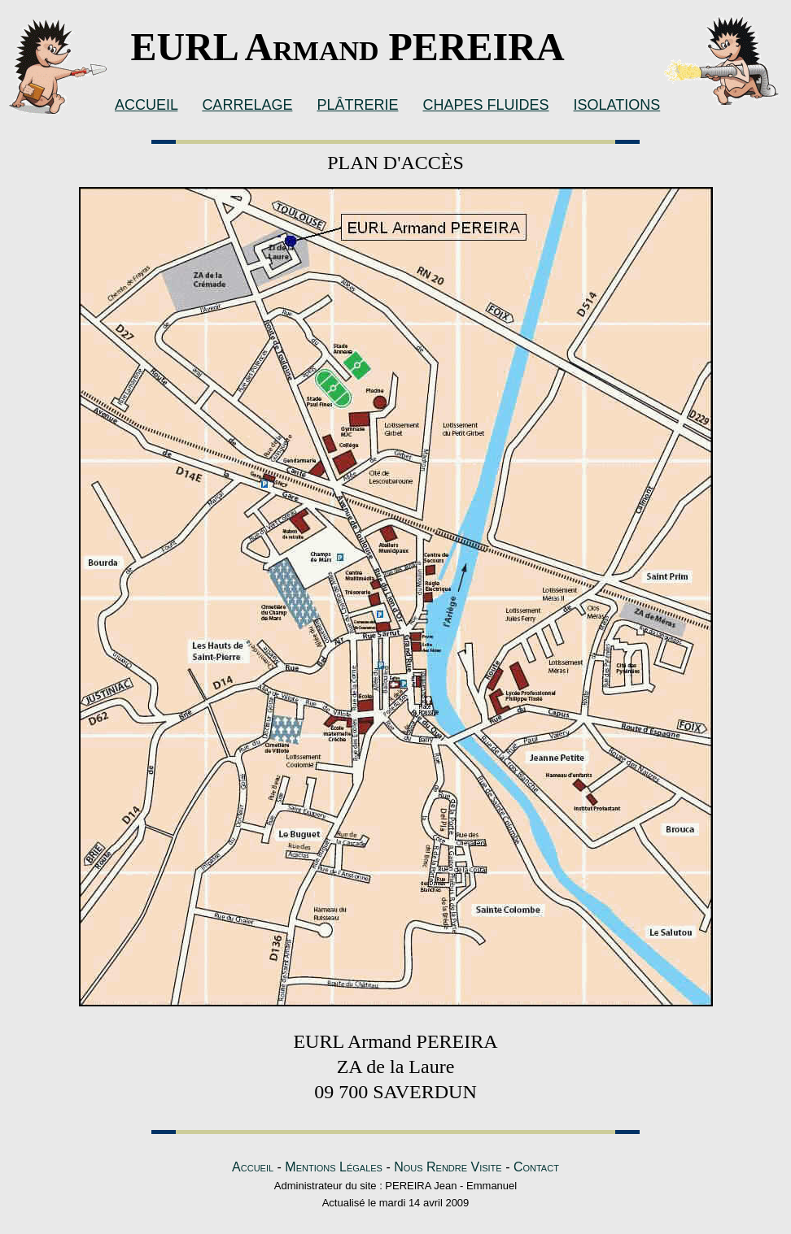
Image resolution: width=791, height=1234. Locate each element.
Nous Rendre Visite (448, 1167)
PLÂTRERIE (357, 105)
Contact (536, 1167)
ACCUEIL (146, 105)
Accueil (252, 1167)
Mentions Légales (333, 1167)
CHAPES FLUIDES (485, 105)
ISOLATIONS (617, 105)
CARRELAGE (247, 105)
